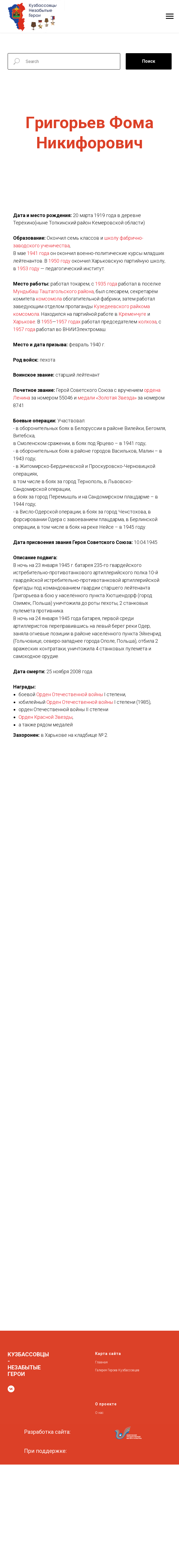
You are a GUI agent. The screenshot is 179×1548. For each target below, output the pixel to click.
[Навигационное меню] (170, 16)
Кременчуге (132, 314)
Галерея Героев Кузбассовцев (117, 1370)
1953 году (28, 268)
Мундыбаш (25, 291)
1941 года (38, 253)
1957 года (24, 329)
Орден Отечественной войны (69, 694)
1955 (46, 321)
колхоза (147, 321)
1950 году (59, 261)
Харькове (24, 321)
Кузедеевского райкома (122, 306)
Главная (101, 1362)
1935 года (106, 284)
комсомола (49, 299)
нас (101, 1413)
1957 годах (68, 321)
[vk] (11, 1388)
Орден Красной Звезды (45, 717)
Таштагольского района (66, 291)
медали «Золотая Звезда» (107, 398)
